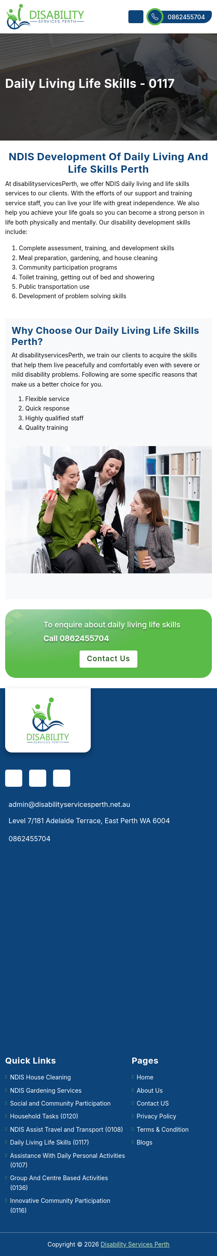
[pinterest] (37, 778)
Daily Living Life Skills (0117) (49, 1142)
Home (145, 1077)
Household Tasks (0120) (44, 1116)
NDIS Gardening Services (45, 1090)
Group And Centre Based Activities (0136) (59, 1182)
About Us (150, 1090)
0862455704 (179, 17)
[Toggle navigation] (135, 16)
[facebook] (13, 778)
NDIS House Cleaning (40, 1077)
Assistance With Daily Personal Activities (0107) (67, 1160)
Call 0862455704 (76, 638)
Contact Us (108, 658)
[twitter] (61, 778)
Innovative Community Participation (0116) (60, 1205)
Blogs (144, 1142)
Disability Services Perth (135, 1244)
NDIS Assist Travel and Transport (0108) (66, 1129)
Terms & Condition (163, 1129)
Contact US (153, 1103)
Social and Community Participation (60, 1103)
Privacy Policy (156, 1116)
